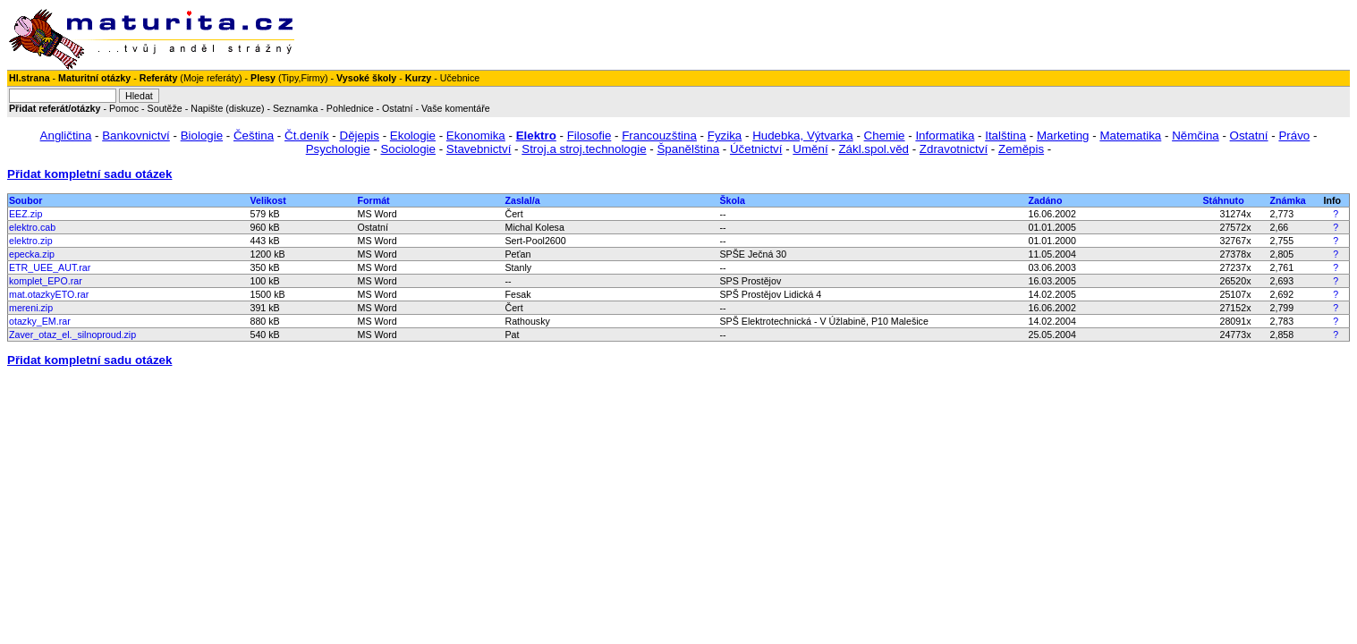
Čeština (253, 135)
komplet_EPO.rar (45, 280)
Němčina (1195, 135)
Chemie (884, 135)
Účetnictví (756, 149)
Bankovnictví (136, 135)
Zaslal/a (522, 200)
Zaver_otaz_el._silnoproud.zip (72, 334)
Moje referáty (211, 77)
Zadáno (1046, 200)
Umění (810, 149)
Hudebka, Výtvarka (802, 135)
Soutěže (165, 108)
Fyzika (725, 135)
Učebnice (459, 77)
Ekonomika (475, 135)
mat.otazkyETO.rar (49, 294)
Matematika (1130, 135)
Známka (1288, 200)
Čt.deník (306, 135)
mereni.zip (31, 307)
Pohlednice (350, 108)
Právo (1294, 135)
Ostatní (397, 108)
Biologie (202, 135)
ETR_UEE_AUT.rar (49, 267)
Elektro (536, 135)
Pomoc (124, 108)
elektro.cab (32, 227)
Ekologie (413, 135)
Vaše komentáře (455, 108)
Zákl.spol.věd (873, 149)
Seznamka (295, 108)
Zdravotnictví (954, 149)
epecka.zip (32, 254)
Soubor (25, 200)
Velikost (268, 200)
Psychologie (338, 149)
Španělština (688, 149)
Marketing (1063, 135)
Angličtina (66, 135)
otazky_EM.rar (40, 321)
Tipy (289, 77)
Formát (374, 200)
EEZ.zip (25, 213)
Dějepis (359, 135)
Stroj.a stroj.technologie (584, 149)
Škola (732, 200)
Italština (1005, 135)
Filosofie (589, 135)
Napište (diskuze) (227, 108)
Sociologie (408, 149)
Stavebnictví (479, 149)
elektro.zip (31, 240)
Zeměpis (1021, 149)
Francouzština (659, 135)
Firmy (313, 77)
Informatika (944, 135)
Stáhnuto (1223, 200)
